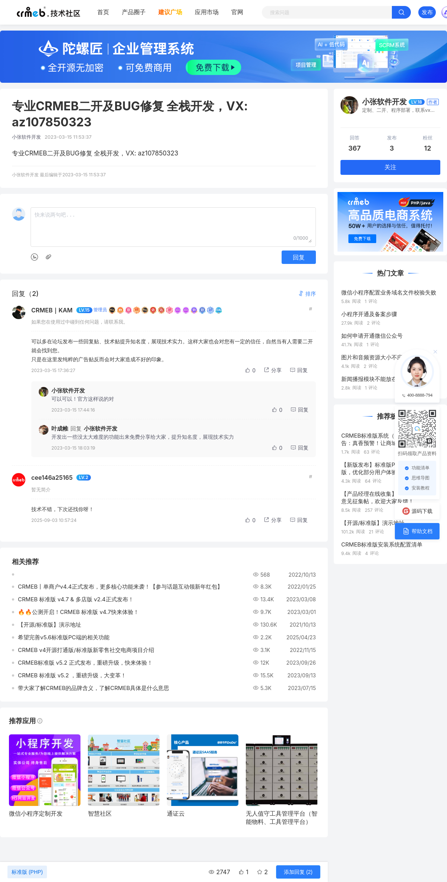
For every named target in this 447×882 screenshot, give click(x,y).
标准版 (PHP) (27, 872)
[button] (307, 293)
